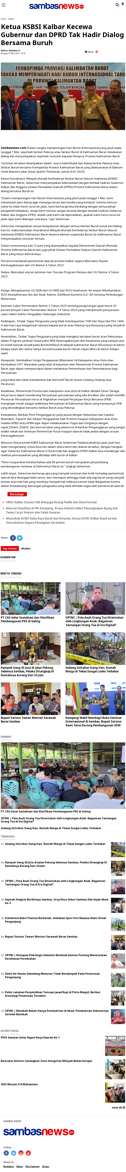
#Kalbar (26, 548)
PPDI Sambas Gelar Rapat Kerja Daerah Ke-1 (30, 1037)
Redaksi (8, 1166)
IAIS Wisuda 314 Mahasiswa (19, 1084)
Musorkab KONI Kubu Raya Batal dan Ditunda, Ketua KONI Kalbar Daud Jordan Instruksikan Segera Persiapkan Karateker (61, 520)
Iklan (45, 1166)
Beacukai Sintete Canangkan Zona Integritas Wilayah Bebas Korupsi (46, 1061)
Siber (19, 1166)
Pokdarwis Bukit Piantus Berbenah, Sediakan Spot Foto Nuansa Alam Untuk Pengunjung (55, 919)
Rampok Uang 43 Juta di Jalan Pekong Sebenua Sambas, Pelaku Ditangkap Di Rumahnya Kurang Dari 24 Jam (27, 671)
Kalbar (11, 19)
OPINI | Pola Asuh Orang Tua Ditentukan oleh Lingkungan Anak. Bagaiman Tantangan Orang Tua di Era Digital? (94, 621)
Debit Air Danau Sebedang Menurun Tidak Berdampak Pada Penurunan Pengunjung (52, 975)
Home (3, 19)
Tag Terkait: (10, 548)
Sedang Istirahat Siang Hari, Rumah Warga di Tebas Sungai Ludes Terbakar (92, 669)
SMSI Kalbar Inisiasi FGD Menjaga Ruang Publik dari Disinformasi (51, 502)
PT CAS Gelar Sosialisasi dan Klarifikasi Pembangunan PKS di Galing (27, 619)
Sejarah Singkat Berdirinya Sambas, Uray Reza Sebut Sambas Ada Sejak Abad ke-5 (56, 901)
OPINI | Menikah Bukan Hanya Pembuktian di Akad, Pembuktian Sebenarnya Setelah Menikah (57, 1012)
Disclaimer (32, 1166)
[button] (122, 2)
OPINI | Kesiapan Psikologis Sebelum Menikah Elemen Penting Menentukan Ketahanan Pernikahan (56, 956)
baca (89, 51)
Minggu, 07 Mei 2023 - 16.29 (13, 53)
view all (118, 1107)
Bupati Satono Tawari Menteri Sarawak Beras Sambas (28, 719)
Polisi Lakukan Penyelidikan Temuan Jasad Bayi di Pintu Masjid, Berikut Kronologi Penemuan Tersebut (52, 994)
